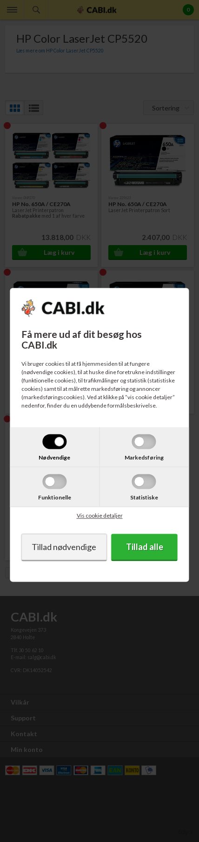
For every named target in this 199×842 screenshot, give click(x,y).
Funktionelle (54, 497)
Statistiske (144, 497)
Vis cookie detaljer (100, 515)
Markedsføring (144, 457)
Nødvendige (54, 457)
